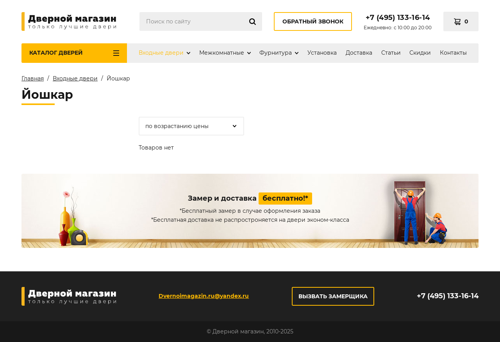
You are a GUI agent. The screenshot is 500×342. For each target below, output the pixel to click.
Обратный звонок (312, 21)
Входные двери (161, 52)
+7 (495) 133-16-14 (398, 17)
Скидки (420, 52)
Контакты (453, 52)
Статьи (391, 52)
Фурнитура (275, 52)
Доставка (359, 52)
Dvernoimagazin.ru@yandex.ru (204, 295)
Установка (322, 52)
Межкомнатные (221, 52)
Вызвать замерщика (333, 296)
